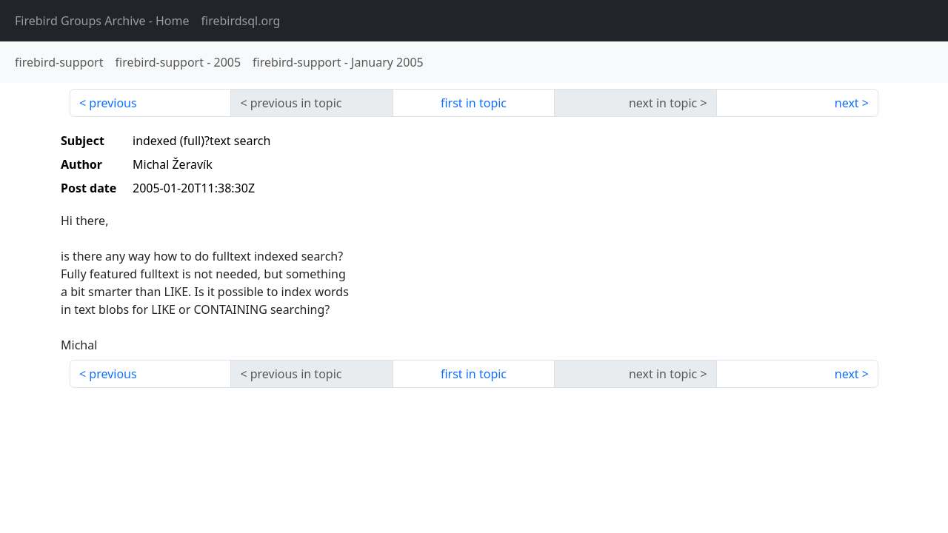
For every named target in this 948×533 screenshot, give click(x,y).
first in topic (474, 103)
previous (112, 103)
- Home (102, 21)
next (847, 103)
